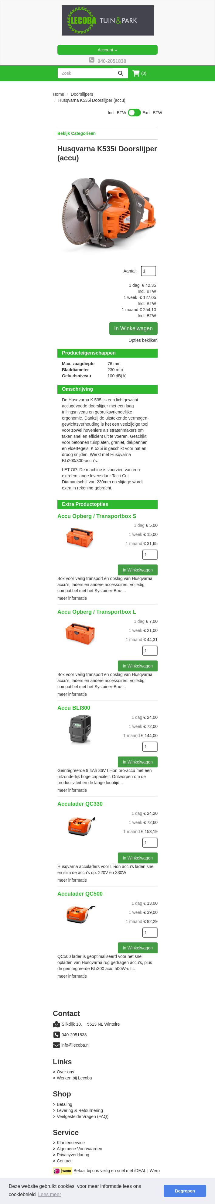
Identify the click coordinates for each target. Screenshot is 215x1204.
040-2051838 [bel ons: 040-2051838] (74, 1034)
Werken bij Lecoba (74, 1077)
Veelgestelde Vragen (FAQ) (82, 1116)
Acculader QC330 (80, 804)
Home (58, 94)
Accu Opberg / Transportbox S (96, 516)
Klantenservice (71, 1142)
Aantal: (130, 271)
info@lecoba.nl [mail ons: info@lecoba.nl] (75, 1045)
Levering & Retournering (80, 1110)
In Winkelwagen (133, 328)
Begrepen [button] (185, 1191)
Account (107, 49)
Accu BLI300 (73, 708)
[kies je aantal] (150, 555)
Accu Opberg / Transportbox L (96, 612)
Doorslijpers (82, 94)
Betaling (64, 1104)
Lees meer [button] (49, 1194)
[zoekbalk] (85, 73)
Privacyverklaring (73, 1154)
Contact (64, 1160)
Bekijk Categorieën (107, 133)
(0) (139, 73)
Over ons (65, 1071)
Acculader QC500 (80, 894)
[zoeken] (120, 73)
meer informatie (72, 598)
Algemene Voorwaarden (79, 1148)
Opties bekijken (143, 340)
